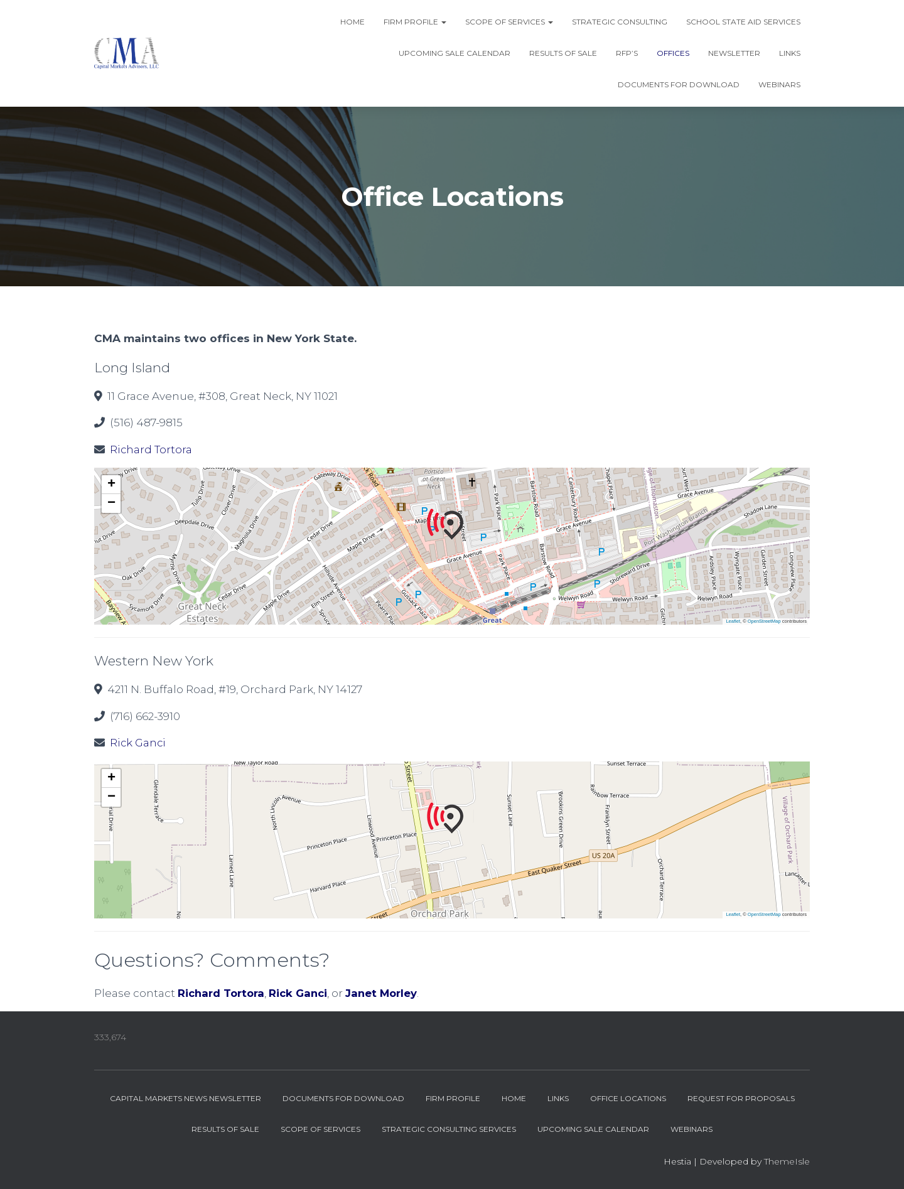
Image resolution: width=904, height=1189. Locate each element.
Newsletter (734, 53)
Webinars (779, 84)
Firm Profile (415, 21)
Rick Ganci (139, 742)
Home (352, 21)
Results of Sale (563, 53)
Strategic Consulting (619, 21)
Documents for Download (679, 84)
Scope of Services (509, 21)
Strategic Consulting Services (449, 1129)
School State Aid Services (743, 21)
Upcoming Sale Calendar (454, 53)
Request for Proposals (741, 1098)
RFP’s (627, 53)
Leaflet (733, 621)
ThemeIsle (787, 1161)
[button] (452, 524)
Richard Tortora (151, 449)
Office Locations (628, 1098)
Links (789, 53)
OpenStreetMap (764, 621)
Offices (673, 53)
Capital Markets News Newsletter (185, 1098)
